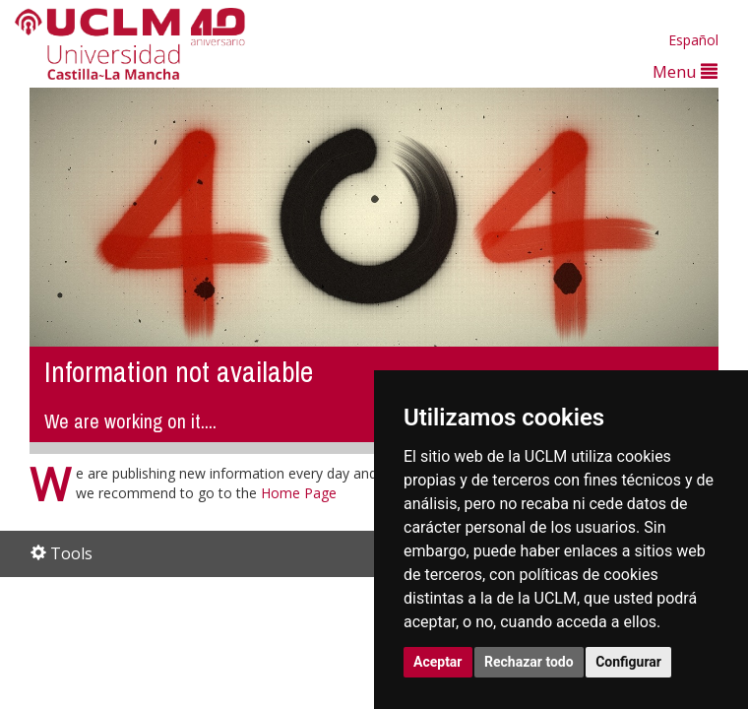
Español (693, 40)
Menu (685, 71)
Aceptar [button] (438, 662)
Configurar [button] (628, 662)
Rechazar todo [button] (529, 662)
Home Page (299, 492)
